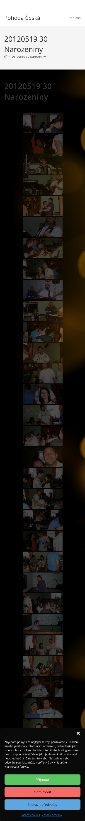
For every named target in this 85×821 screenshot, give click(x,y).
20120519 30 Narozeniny (29, 57)
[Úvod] (5, 57)
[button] (78, 733)
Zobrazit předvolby (42, 804)
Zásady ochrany (52, 815)
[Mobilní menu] (73, 18)
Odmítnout (42, 792)
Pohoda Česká (22, 17)
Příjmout (42, 779)
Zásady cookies (30, 815)
